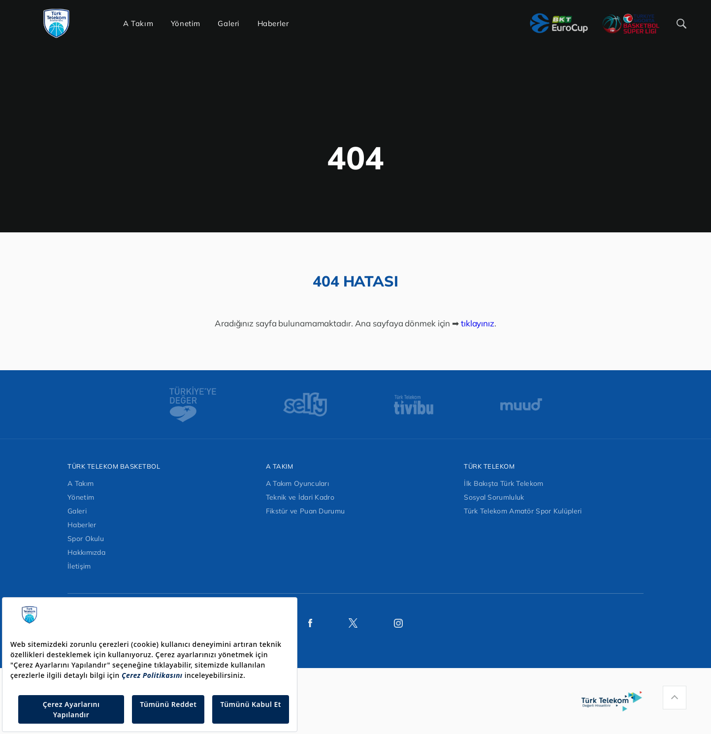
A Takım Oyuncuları (297, 483)
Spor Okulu (85, 538)
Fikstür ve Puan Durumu (305, 511)
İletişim (79, 566)
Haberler (81, 524)
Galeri (77, 511)
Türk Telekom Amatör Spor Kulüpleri (523, 511)
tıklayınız (477, 323)
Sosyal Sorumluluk (494, 497)
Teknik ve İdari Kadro (300, 497)
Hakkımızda (86, 552)
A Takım (80, 483)
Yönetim (80, 497)
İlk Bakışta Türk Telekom (503, 483)
